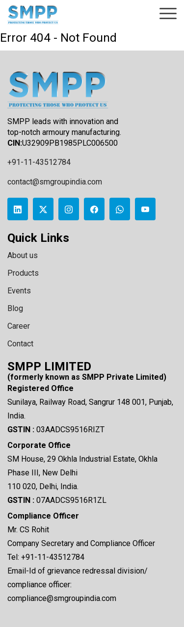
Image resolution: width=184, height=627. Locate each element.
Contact (20, 343)
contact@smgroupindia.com (54, 181)
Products (23, 273)
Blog (15, 308)
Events (19, 290)
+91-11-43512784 (39, 162)
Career (18, 326)
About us (22, 255)
